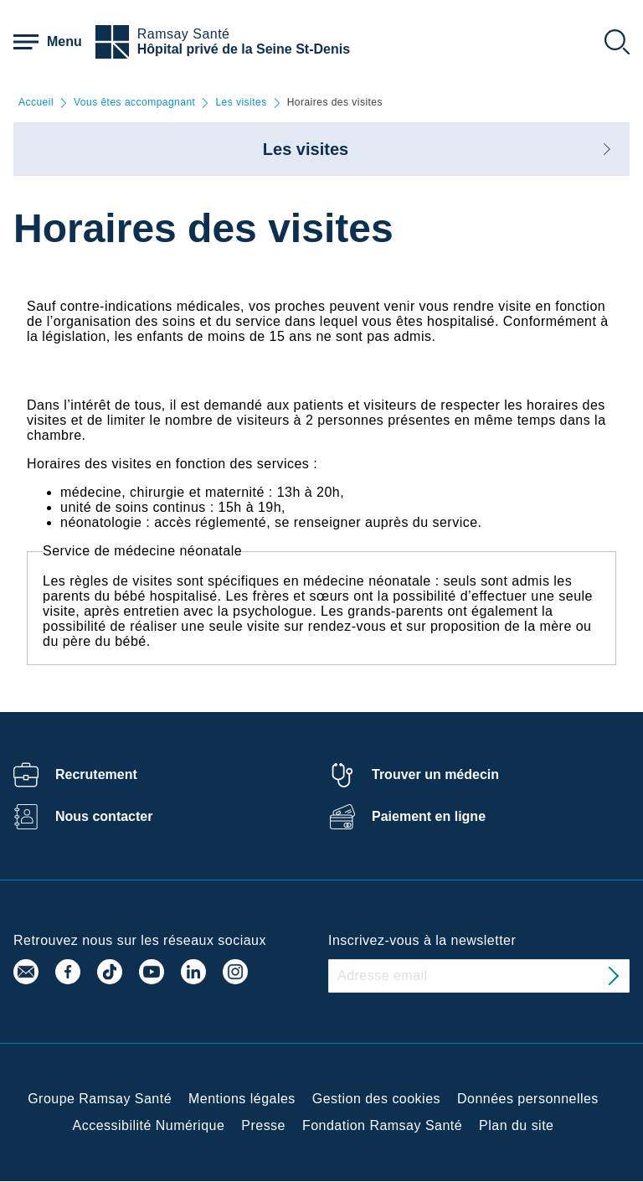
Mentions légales (242, 1099)
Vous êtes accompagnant (134, 102)
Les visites (240, 102)
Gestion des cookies (376, 1099)
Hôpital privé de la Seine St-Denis (243, 49)
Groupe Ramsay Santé (100, 1099)
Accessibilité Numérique (149, 1125)
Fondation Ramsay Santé (382, 1125)
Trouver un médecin (435, 774)
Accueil (36, 102)
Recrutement (96, 774)
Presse (263, 1125)
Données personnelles (528, 1099)
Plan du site (516, 1125)
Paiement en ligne (429, 816)
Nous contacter (103, 816)
